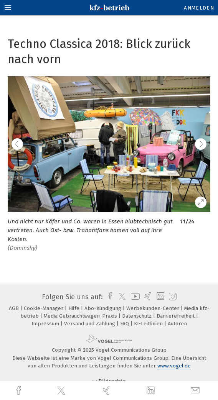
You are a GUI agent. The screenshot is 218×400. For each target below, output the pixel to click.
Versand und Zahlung (90, 323)
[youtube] (134, 297)
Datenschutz (137, 316)
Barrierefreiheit (176, 316)
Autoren (177, 323)
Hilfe (74, 308)
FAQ (125, 323)
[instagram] (172, 297)
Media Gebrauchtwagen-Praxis (81, 316)
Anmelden (199, 8)
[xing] (107, 390)
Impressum (46, 323)
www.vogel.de (174, 365)
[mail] (196, 391)
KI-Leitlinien (149, 323)
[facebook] (20, 391)
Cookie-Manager (44, 308)
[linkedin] (151, 391)
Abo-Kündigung (103, 308)
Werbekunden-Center (153, 308)
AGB (14, 308)
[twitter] (62, 390)
